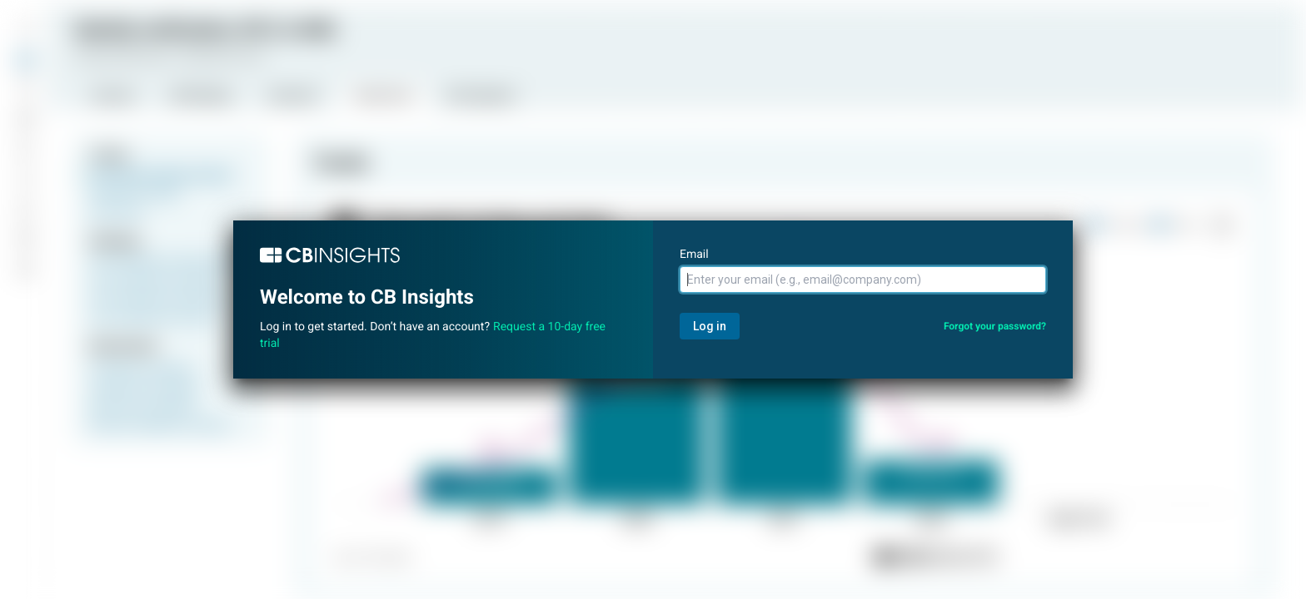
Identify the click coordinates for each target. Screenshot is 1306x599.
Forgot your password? (995, 326)
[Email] (863, 279)
